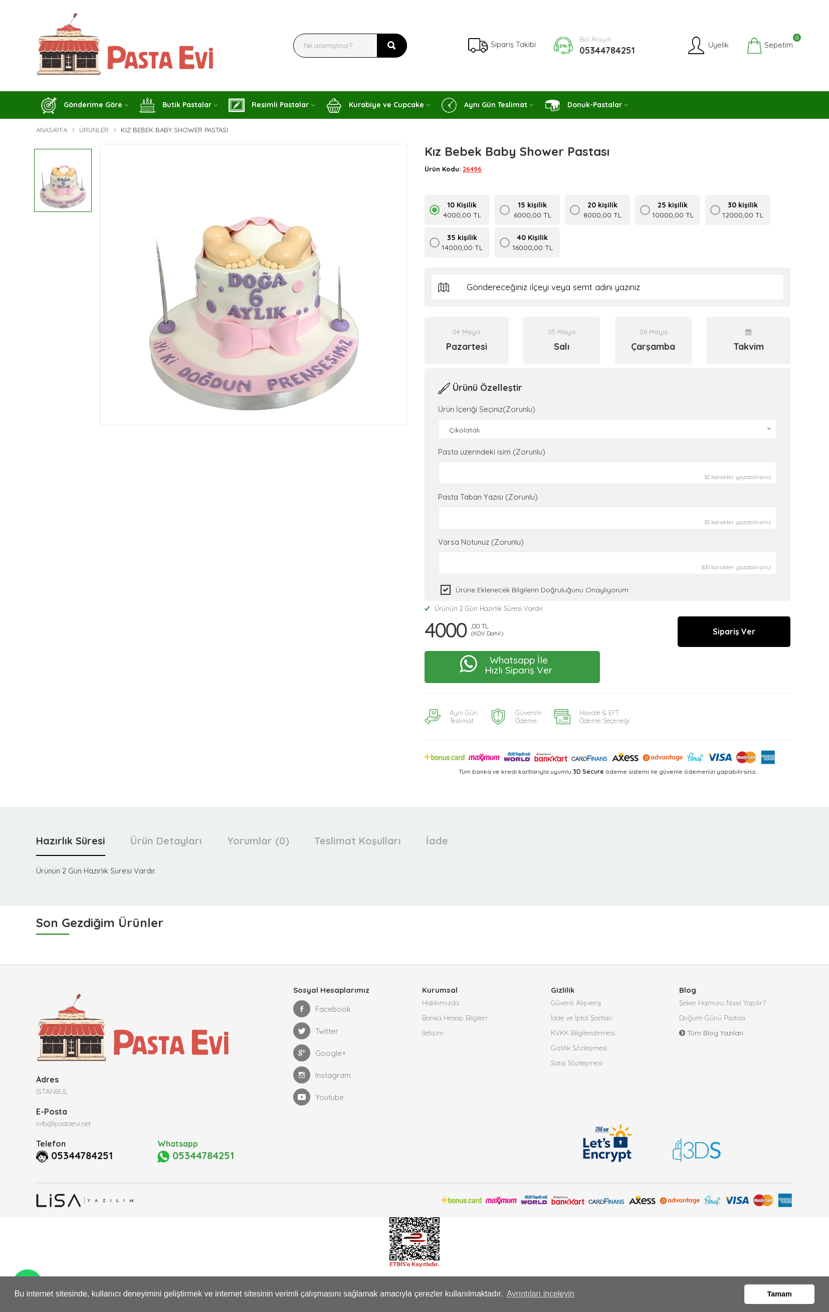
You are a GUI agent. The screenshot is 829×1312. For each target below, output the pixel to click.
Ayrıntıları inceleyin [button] (540, 1293)
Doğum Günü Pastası (712, 1017)
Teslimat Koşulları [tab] (357, 840)
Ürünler (94, 130)
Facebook (322, 1008)
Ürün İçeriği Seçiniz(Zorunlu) (486, 409)
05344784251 (607, 50)
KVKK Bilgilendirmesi (583, 1032)
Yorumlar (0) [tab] (258, 840)
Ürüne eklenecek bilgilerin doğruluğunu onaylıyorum (542, 589)
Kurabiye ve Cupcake (375, 106)
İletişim (433, 1032)
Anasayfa (51, 130)
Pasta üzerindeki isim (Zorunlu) (491, 452)
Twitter (315, 1030)
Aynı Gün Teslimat (484, 105)
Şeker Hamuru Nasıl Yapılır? (722, 1002)
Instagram (322, 1074)
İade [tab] (437, 840)
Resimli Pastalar (269, 105)
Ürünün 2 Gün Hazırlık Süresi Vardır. (484, 608)
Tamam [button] (779, 1294)
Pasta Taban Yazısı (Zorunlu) (488, 497)
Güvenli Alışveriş (576, 1002)
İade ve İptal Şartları (581, 1017)
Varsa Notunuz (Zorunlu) (481, 542)
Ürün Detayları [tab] (166, 840)
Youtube (318, 1097)
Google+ (319, 1052)
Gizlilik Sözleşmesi (579, 1047)
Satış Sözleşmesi (576, 1062)
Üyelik (707, 46)
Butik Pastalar (175, 105)
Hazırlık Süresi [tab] (70, 840)
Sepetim (769, 46)
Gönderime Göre (81, 105)
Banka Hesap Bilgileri (454, 1017)
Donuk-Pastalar (583, 105)
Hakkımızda (440, 1002)
